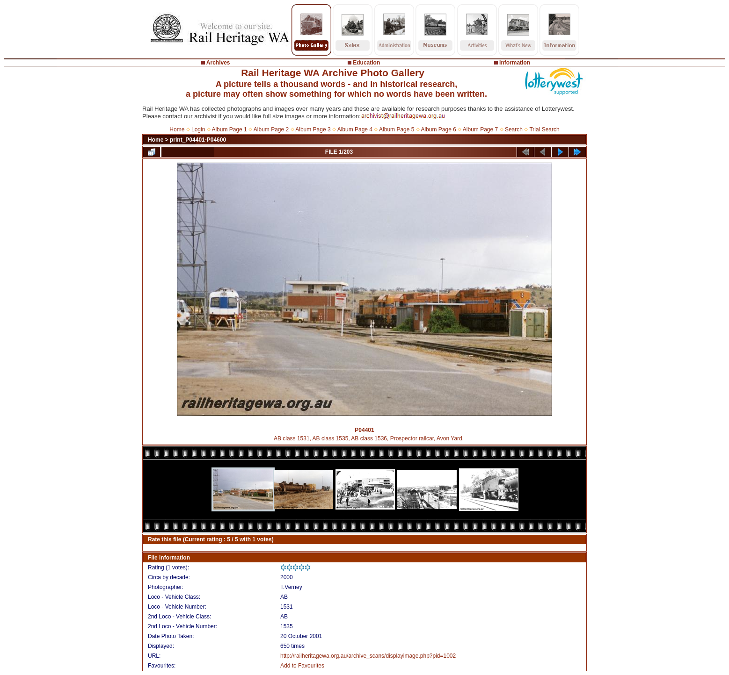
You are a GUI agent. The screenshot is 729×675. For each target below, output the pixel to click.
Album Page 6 (438, 129)
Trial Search (544, 129)
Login (198, 129)
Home (176, 129)
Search (514, 129)
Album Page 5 (396, 129)
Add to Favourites (302, 665)
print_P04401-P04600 (198, 139)
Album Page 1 (229, 129)
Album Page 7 (480, 129)
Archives (218, 62)
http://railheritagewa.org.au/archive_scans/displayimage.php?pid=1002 (368, 656)
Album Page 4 (354, 129)
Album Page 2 (271, 129)
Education (366, 62)
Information (514, 62)
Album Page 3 (312, 129)
